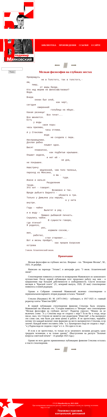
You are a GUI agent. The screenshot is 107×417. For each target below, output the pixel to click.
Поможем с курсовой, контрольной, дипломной (70, 412)
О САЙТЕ (95, 45)
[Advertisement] (71, 19)
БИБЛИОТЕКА (49, 45)
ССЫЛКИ (84, 45)
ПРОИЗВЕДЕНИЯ (67, 45)
